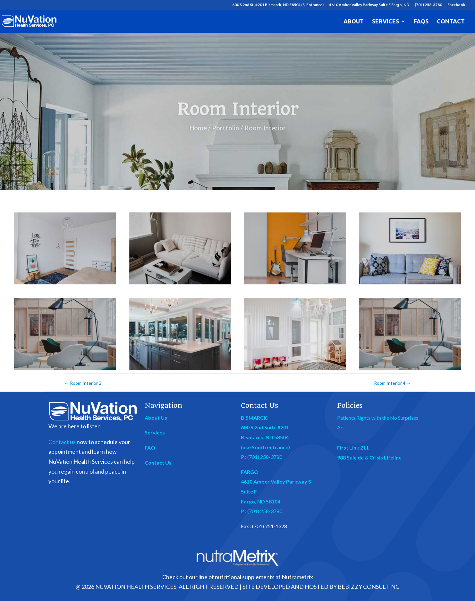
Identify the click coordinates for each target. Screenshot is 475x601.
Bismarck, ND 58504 (265, 437)
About (354, 21)
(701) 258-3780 (428, 5)
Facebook (456, 5)
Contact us (62, 441)
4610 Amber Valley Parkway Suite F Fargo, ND (369, 5)
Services (385, 21)
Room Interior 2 (82, 383)
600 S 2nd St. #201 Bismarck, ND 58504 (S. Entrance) (278, 5)
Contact (451, 21)
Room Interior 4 (392, 383)
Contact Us (158, 462)
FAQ (150, 447)
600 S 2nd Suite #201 (265, 427)
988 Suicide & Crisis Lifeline (369, 457)
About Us (156, 418)
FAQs (421, 21)
